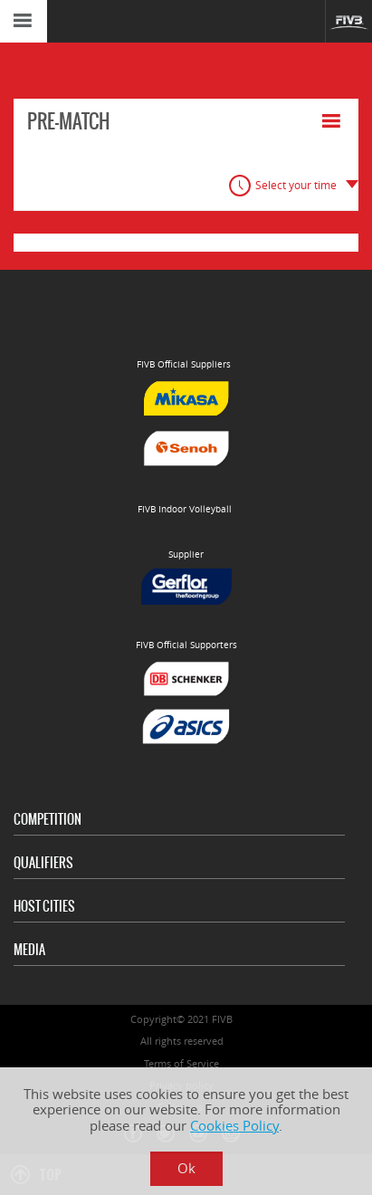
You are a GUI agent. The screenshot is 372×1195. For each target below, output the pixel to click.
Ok (186, 1168)
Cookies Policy (234, 1125)
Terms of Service (181, 1063)
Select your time (296, 185)
